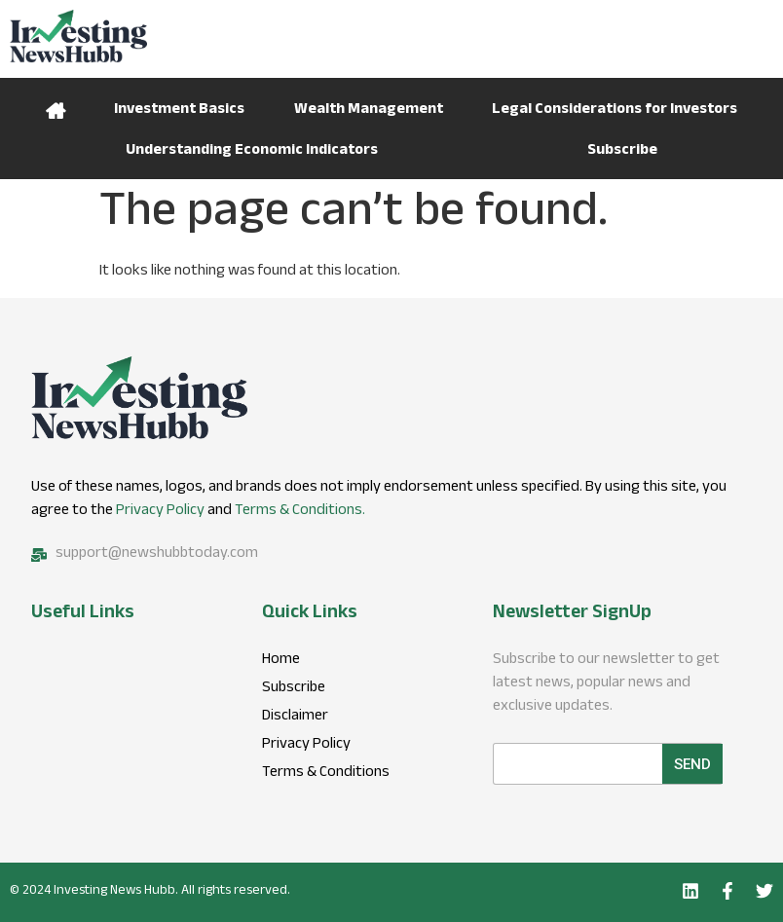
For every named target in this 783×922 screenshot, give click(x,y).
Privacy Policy (160, 511)
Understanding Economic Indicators (252, 151)
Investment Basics (179, 110)
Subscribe (622, 151)
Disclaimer (295, 717)
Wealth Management (368, 110)
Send (692, 764)
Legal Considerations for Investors (614, 110)
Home (55, 108)
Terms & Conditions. (300, 511)
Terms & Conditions (326, 774)
